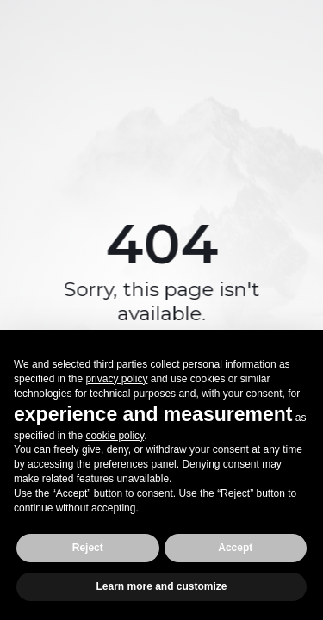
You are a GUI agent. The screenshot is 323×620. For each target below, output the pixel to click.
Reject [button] (87, 548)
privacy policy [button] (116, 379)
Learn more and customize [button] (161, 586)
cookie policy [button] (114, 436)
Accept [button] (235, 548)
